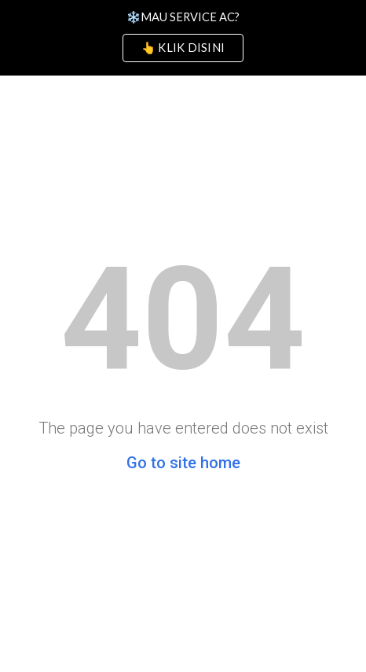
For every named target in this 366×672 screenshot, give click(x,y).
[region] (183, 38)
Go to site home (183, 462)
